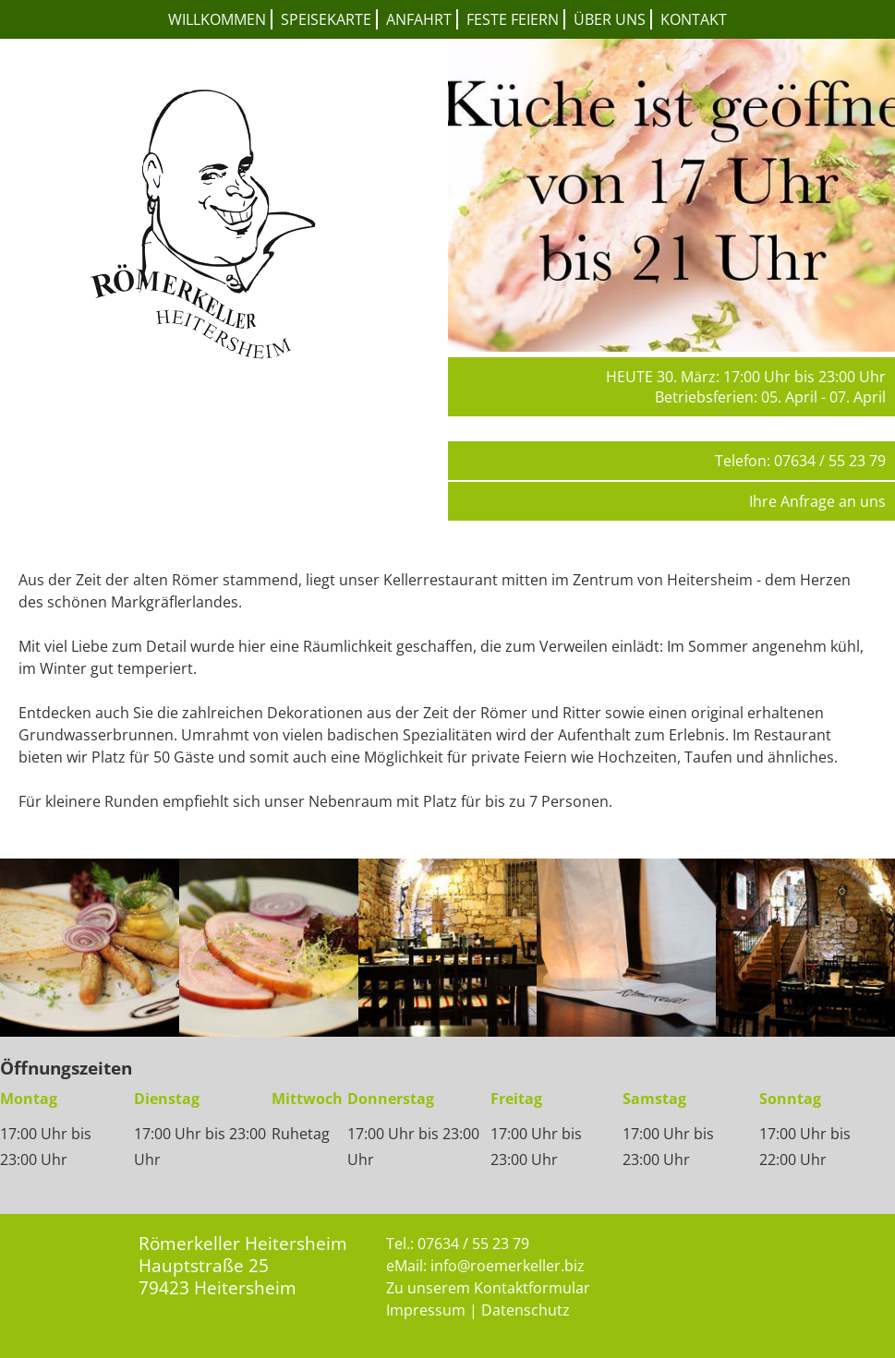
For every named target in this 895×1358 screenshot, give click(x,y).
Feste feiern (512, 19)
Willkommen (217, 19)
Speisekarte (326, 19)
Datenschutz (525, 1310)
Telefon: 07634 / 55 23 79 (800, 461)
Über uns (610, 19)
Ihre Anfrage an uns (817, 501)
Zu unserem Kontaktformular (488, 1288)
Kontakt (693, 19)
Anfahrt (419, 19)
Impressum (426, 1310)
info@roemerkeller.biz (507, 1266)
